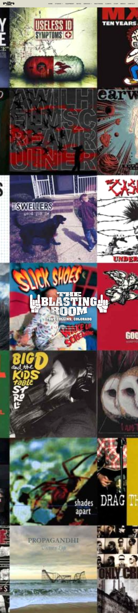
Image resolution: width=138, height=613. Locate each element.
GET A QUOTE (68, 329)
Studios (58, 4)
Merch (123, 4)
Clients (108, 4)
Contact (131, 4)
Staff (116, 4)
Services (87, 4)
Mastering (98, 4)
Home (50, 4)
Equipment (70, 4)
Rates (79, 4)
